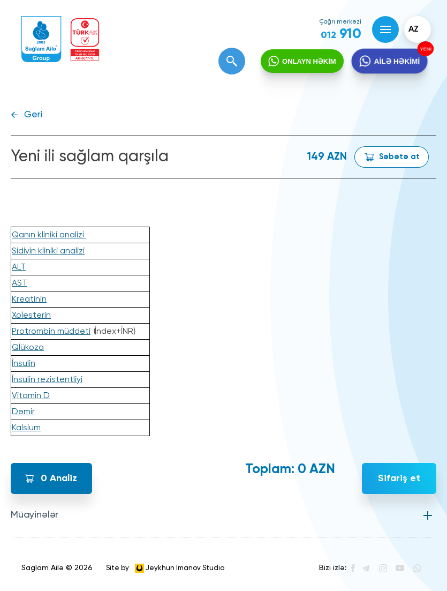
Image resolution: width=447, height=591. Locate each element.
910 (341, 34)
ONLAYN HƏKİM (309, 61)
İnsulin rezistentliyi (47, 380)
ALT (19, 267)
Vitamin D (31, 396)
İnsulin (23, 364)
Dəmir (23, 412)
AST (19, 283)
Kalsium (26, 428)
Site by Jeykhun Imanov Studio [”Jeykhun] (165, 568)
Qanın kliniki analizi (49, 235)
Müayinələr (34, 515)
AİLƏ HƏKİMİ (396, 61)
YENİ (424, 48)
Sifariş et (399, 478)
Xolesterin (31, 315)
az (413, 29)
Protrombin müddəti (51, 331)
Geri (33, 114)
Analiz (59, 478)
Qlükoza (28, 347)
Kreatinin (29, 299)
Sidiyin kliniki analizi (48, 251)
